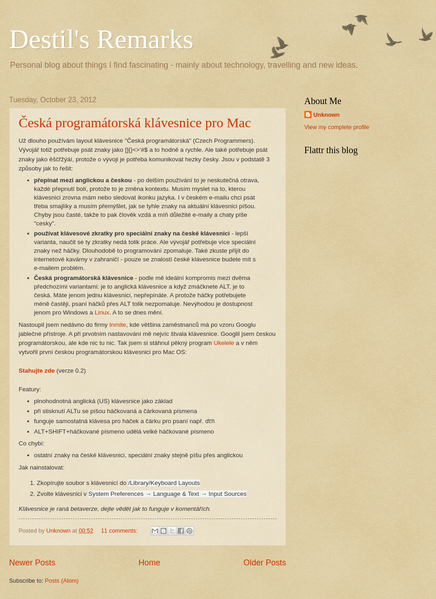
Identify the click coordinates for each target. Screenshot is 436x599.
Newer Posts (32, 562)
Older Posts (264, 562)
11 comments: (120, 530)
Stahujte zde (37, 370)
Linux (102, 312)
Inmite (117, 324)
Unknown (326, 114)
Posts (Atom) (62, 580)
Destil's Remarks (101, 39)
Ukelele (223, 342)
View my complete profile (336, 127)
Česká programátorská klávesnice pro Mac (135, 122)
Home (149, 562)
